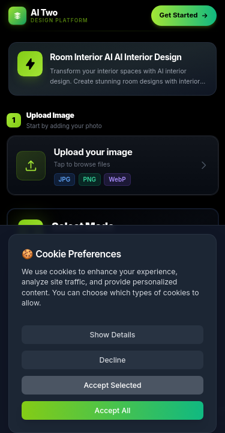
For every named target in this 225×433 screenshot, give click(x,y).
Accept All (113, 410)
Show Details (113, 334)
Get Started (184, 15)
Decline (113, 359)
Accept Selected (112, 385)
